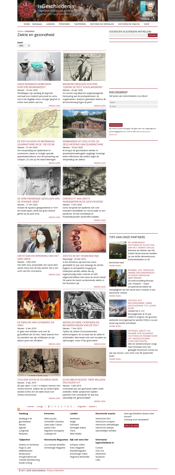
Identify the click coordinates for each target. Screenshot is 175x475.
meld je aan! (131, 425)
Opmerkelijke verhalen (106, 430)
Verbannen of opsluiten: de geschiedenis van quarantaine (83, 143)
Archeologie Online (79, 453)
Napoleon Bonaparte (54, 430)
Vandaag (37, 24)
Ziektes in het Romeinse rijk (81, 255)
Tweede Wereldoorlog (29, 459)
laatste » (93, 406)
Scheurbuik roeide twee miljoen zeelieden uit (84, 381)
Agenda (22, 427)
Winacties (23, 433)
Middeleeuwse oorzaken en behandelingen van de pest (81, 324)
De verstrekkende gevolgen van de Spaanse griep (38, 200)
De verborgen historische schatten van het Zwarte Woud (141, 245)
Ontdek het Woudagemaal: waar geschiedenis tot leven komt (142, 304)
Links (98, 459)
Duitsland (74, 424)
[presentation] (131, 114)
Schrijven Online (77, 444)
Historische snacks (129, 24)
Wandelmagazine (78, 450)
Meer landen (76, 433)
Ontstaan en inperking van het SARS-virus (38, 257)
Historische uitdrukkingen (107, 424)
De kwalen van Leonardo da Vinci (35, 324)
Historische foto (103, 418)
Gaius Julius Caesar (53, 424)
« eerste (30, 406)
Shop (146, 24)
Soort (20, 42)
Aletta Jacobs (50, 418)
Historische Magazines (56, 439)
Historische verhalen (102, 24)
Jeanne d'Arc (50, 427)
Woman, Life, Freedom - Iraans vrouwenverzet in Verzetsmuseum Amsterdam (141, 274)
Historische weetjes (105, 427)
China (72, 430)
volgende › (82, 406)
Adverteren (101, 453)
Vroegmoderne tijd (27, 456)
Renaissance (25, 453)
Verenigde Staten (78, 427)
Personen (64, 24)
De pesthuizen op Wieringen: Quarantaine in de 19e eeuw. (36, 143)
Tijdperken (80, 24)
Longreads (24, 430)
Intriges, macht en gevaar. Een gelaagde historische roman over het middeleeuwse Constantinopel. (142, 335)
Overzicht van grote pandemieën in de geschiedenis (83, 200)
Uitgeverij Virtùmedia (79, 456)
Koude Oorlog (25, 462)
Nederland (75, 418)
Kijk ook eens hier (79, 439)
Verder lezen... (115, 265)
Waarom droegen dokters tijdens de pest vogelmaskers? (82, 85)
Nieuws (22, 424)
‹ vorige (39, 406)
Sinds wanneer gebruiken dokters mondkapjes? (34, 85)
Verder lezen (54, 106)
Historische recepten (105, 421)
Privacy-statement (55, 470)
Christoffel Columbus (54, 421)
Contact (99, 447)
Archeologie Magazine (54, 447)
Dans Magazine (77, 447)
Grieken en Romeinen (29, 444)
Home (27, 24)
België (73, 421)
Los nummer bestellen (54, 444)
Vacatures (100, 456)
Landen (50, 24)
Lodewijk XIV (50, 433)
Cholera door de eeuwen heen (37, 379)
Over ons (100, 450)
